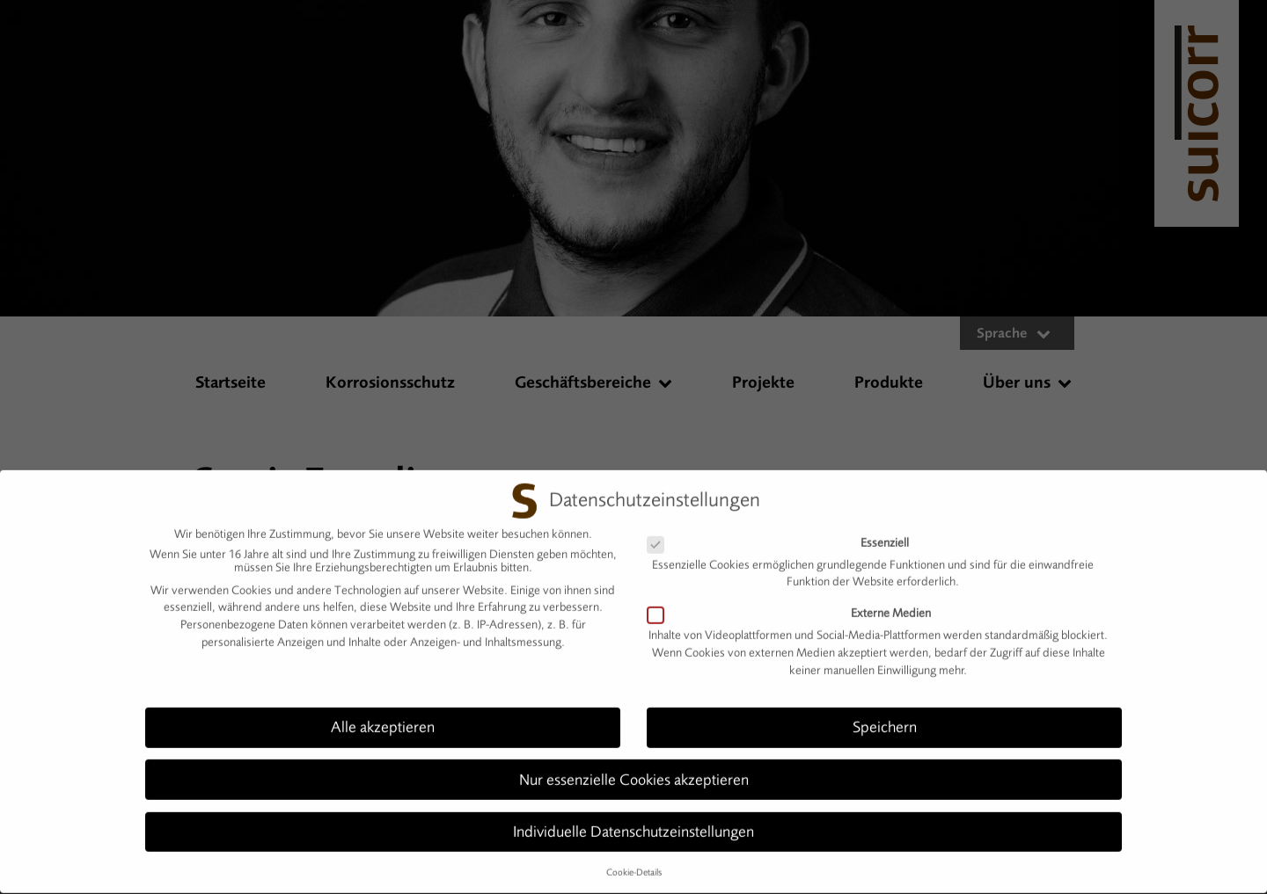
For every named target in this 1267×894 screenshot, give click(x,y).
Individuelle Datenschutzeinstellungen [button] (633, 823)
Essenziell (785, 534)
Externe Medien (796, 606)
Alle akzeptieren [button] (383, 720)
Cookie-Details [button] (634, 864)
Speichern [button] (885, 720)
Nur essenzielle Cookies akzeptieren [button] (634, 772)
